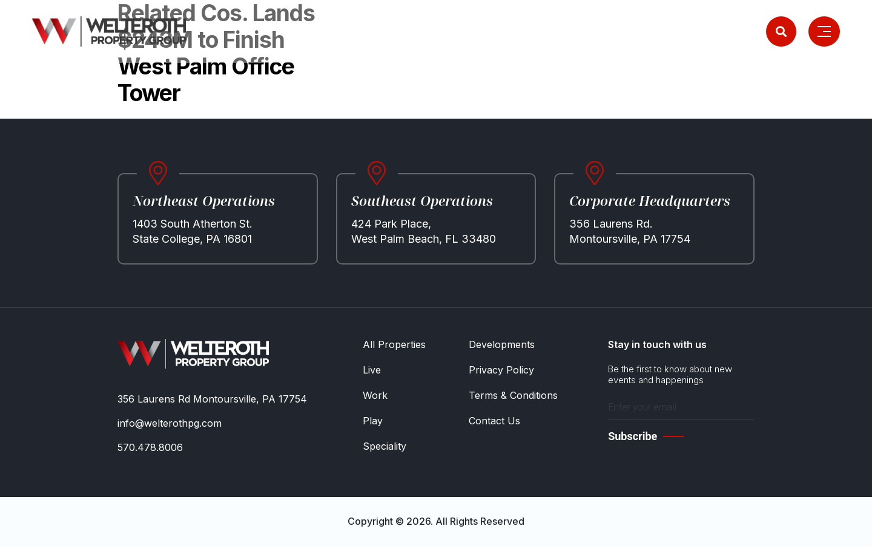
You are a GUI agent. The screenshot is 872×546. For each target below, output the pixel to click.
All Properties (394, 344)
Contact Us (494, 421)
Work (375, 395)
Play (373, 421)
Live (372, 370)
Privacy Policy (501, 370)
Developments (502, 344)
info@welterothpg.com (169, 423)
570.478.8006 (150, 447)
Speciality (384, 446)
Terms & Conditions (513, 395)
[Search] (781, 31)
